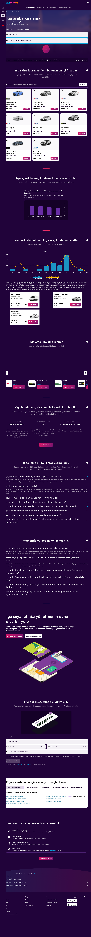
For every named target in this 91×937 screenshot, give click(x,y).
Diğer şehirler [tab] (50, 794)
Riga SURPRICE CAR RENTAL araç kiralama (23, 815)
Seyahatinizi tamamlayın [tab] (65, 794)
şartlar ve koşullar (24, 771)
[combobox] (14, 29)
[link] (37, 310)
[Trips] (3, 21)
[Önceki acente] (11, 378)
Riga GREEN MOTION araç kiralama (59, 807)
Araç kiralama (12, 11)
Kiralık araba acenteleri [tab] (19, 794)
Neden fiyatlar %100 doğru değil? (49, 897)
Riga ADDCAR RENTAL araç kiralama (21, 810)
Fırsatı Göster (29, 108)
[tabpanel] (48, 207)
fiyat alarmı (58, 862)
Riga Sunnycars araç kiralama (19, 807)
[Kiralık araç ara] (3, 15)
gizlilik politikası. (34, 771)
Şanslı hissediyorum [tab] (18, 798)
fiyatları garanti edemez (44, 885)
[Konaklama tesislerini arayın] (3, 12)
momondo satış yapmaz (49, 891)
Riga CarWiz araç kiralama (56, 812)
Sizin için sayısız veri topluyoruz (49, 894)
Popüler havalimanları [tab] (36, 794)
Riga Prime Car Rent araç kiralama (20, 812)
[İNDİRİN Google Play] (73, 912)
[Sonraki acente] (85, 378)
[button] (3, 3)
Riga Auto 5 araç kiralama (56, 810)
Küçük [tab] (48, 254)
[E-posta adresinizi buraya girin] (50, 759)
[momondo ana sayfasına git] (12, 3)
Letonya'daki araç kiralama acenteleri (26, 11)
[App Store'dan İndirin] (73, 916)
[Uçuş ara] (3, 8)
